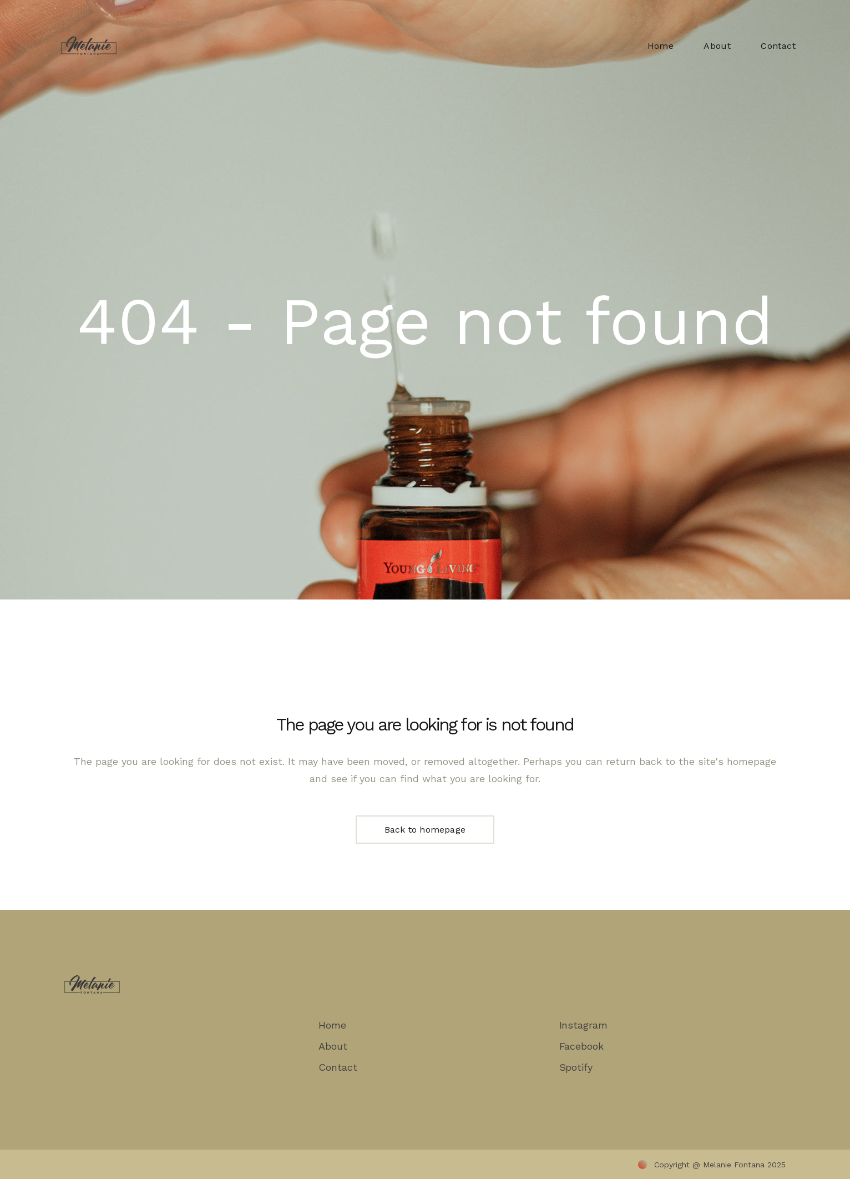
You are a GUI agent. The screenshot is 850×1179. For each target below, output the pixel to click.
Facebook (581, 1046)
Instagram (583, 1025)
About (332, 1046)
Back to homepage (425, 829)
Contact (337, 1067)
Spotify (576, 1067)
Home (332, 1025)
